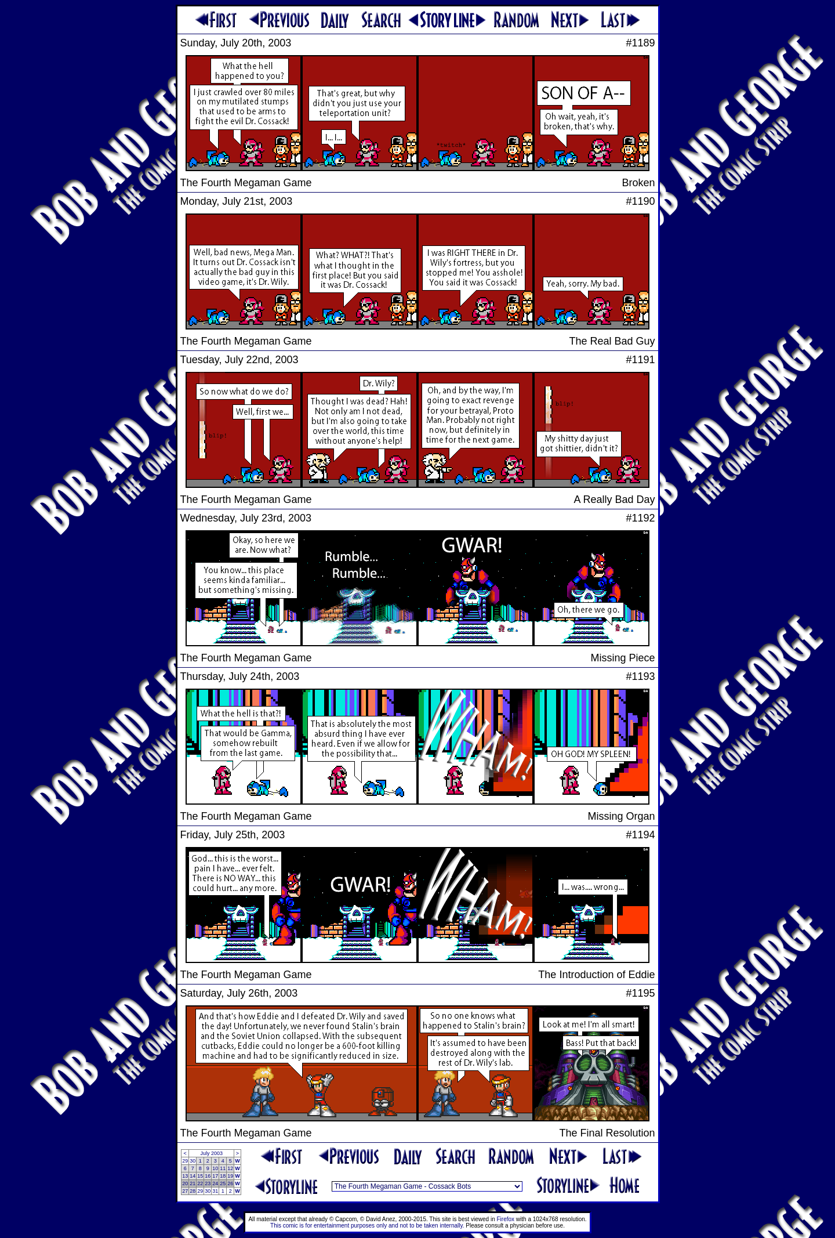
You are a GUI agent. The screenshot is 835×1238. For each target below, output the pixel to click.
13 (185, 1176)
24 (215, 1183)
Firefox (506, 1219)
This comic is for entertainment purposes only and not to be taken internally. (367, 1225)
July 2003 (211, 1153)
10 (215, 1168)
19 (230, 1176)
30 (192, 1161)
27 (185, 1191)
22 (200, 1183)
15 (200, 1176)
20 (185, 1183)
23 (207, 1183)
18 (223, 1176)
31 (215, 1191)
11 (223, 1168)
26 (230, 1183)
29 (185, 1161)
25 (223, 1183)
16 (207, 1176)
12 (230, 1168)
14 (192, 1176)
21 (192, 1183)
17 (215, 1176)
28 (192, 1191)
